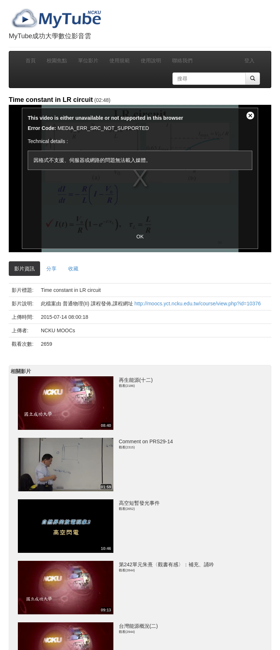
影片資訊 (24, 269)
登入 (249, 60)
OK (140, 236)
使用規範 (119, 60)
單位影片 (88, 60)
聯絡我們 (182, 60)
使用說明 (151, 60)
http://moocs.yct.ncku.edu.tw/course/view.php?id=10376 (198, 303)
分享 (51, 269)
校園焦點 (57, 60)
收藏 (73, 269)
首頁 (31, 60)
